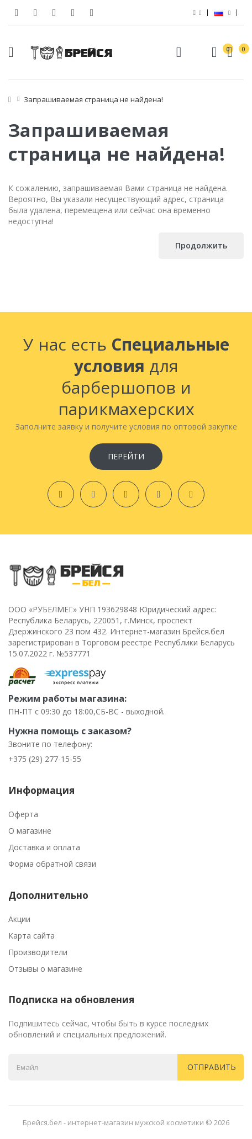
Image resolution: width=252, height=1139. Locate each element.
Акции (19, 919)
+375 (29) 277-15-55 (44, 759)
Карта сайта (31, 935)
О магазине (29, 830)
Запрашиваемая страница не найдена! (93, 99)
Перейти (126, 456)
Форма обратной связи (52, 864)
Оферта (23, 814)
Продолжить (201, 245)
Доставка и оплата (44, 847)
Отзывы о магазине (45, 968)
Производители (37, 952)
